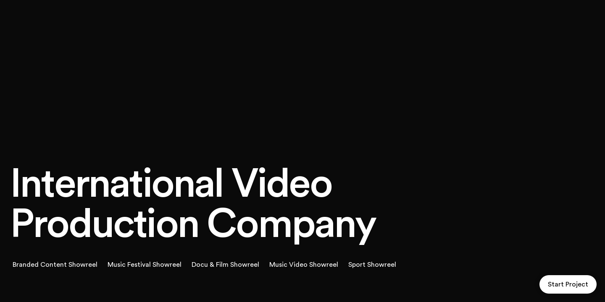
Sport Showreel (372, 264)
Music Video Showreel (303, 264)
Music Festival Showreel (145, 264)
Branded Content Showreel (55, 264)
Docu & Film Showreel (225, 264)
